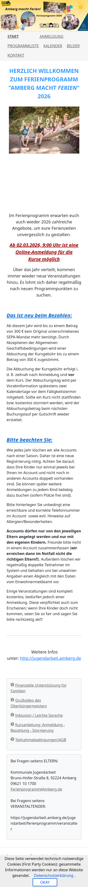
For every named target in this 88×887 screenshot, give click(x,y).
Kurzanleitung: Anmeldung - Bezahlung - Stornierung (38, 727)
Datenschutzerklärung (53, 875)
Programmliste (23, 45)
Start (13, 36)
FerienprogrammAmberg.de (36, 789)
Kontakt (16, 55)
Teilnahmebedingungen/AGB (40, 739)
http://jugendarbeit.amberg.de (50, 658)
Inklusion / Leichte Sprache (39, 715)
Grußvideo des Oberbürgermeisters (29, 703)
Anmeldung (51, 36)
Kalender (52, 45)
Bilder (73, 45)
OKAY (45, 882)
